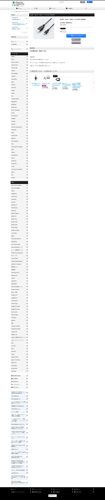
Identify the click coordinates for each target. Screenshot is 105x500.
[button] (86, 8)
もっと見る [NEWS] (24, 32)
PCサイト (53, 495)
